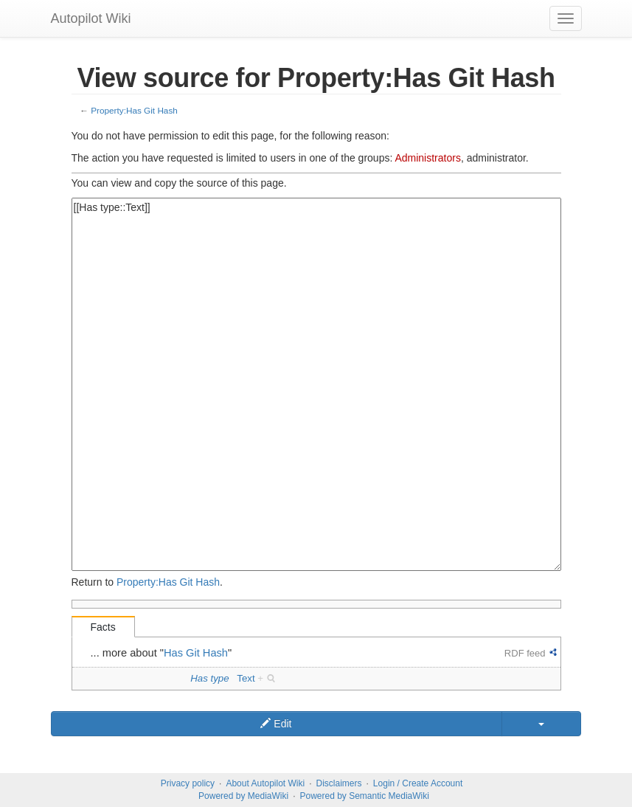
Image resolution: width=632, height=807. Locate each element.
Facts (103, 627)
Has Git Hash (196, 653)
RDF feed (525, 653)
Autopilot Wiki (91, 18)
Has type (209, 678)
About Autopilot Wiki (265, 783)
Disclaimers (339, 783)
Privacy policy (188, 783)
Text (245, 678)
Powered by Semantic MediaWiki (363, 796)
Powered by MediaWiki (243, 796)
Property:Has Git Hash (134, 110)
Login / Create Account (417, 783)
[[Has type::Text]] (316, 384)
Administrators (427, 158)
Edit (275, 724)
